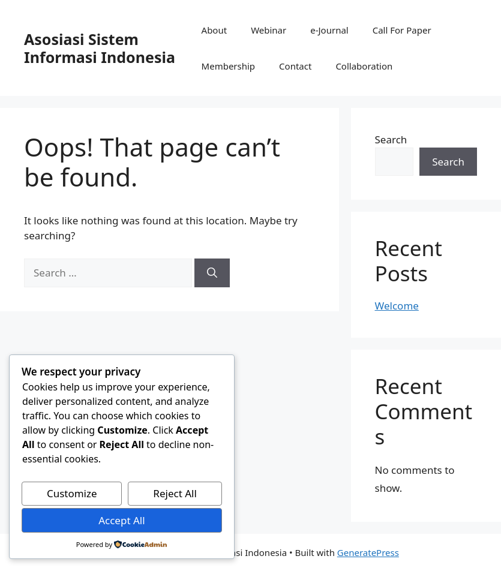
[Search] (212, 273)
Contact (295, 66)
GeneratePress (368, 552)
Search (391, 139)
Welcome (397, 305)
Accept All (121, 520)
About (214, 30)
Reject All (175, 493)
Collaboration (363, 66)
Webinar (268, 30)
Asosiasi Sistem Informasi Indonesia (99, 48)
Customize (72, 493)
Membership (229, 66)
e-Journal (329, 30)
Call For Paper (402, 30)
